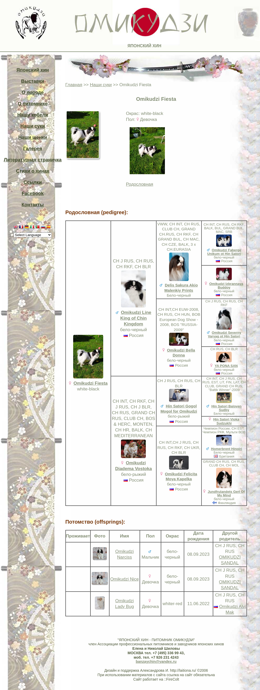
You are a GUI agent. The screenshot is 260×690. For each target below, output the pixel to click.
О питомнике (33, 103)
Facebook (33, 193)
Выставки (32, 81)
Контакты (33, 204)
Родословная (139, 184)
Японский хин (32, 70)
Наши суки (32, 126)
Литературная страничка (32, 159)
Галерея (32, 148)
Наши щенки (32, 137)
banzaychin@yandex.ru (156, 661)
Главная (73, 84)
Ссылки (33, 182)
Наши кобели (32, 115)
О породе (33, 92)
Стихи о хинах (32, 171)
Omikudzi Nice (124, 579)
